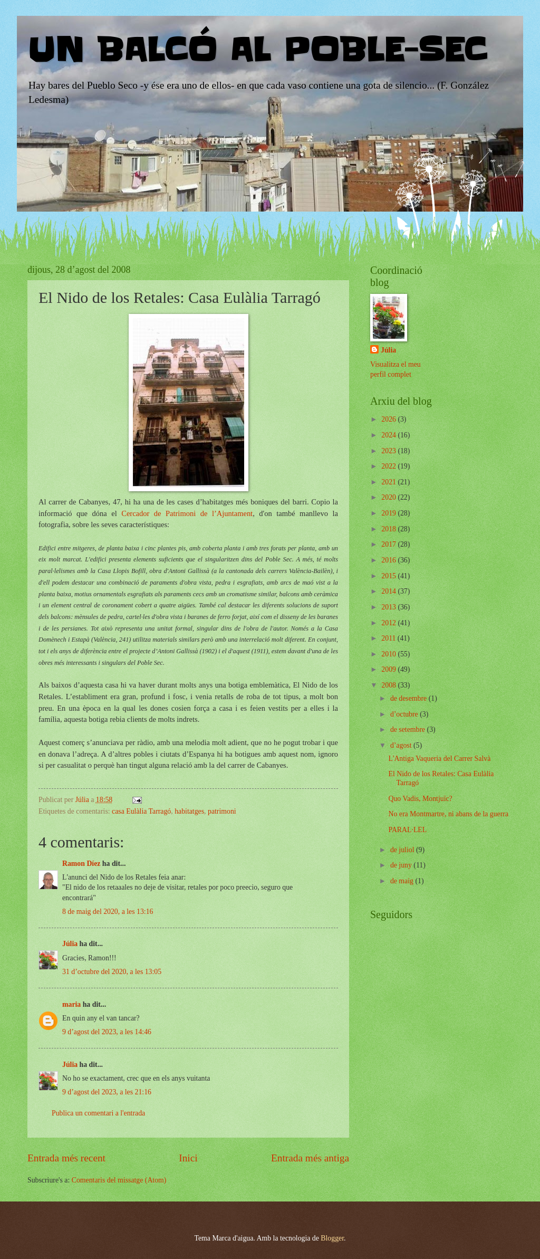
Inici (188, 1157)
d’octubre (405, 714)
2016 (389, 560)
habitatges (189, 811)
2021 (389, 482)
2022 (389, 466)
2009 (389, 669)
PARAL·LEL (407, 830)
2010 (389, 654)
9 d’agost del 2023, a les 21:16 (106, 1092)
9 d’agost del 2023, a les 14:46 (106, 1032)
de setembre (408, 729)
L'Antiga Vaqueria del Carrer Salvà (439, 758)
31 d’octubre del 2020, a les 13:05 (111, 972)
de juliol (403, 850)
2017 (389, 544)
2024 (389, 435)
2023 (389, 451)
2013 (389, 607)
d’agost (401, 745)
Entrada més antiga (310, 1157)
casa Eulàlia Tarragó (141, 811)
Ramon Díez (81, 863)
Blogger (332, 1238)
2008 (389, 685)
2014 (389, 591)
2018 (389, 529)
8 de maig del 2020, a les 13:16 (107, 911)
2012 (389, 623)
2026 (389, 419)
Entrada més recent (66, 1157)
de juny (401, 865)
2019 (389, 513)
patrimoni (222, 811)
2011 (389, 638)
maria (71, 1004)
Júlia (70, 944)
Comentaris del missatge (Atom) (119, 1180)
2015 (389, 576)
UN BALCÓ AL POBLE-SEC (257, 50)
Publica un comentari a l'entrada (98, 1113)
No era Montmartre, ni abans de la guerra (448, 814)
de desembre (409, 698)
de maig (403, 881)
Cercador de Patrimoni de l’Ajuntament (187, 513)
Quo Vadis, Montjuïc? (420, 799)
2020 (389, 497)
